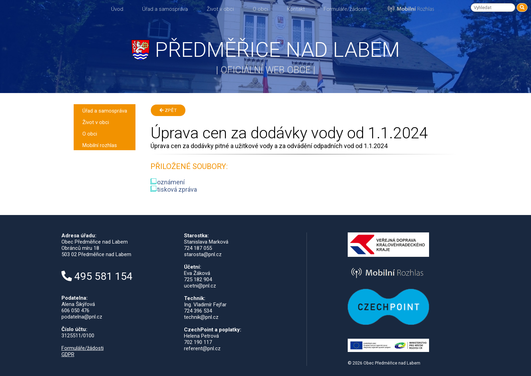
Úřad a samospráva (165, 9)
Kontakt (296, 9)
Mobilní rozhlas (99, 145)
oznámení (167, 182)
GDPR (67, 354)
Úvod (117, 9)
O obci (260, 9)
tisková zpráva (173, 189)
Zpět (168, 110)
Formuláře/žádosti (345, 9)
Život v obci (220, 9)
